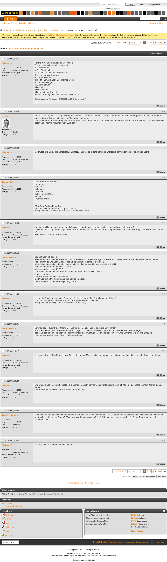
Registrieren (154, 5)
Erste (131, 43)
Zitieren (161, 106)
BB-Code (135, 515)
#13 (163, 58)
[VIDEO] (134, 524)
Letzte (162, 43)
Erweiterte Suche (157, 23)
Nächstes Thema (92, 483)
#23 (163, 410)
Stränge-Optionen (156, 53)
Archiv (121, 542)
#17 (163, 223)
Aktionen (31, 23)
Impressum (129, 542)
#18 (163, 252)
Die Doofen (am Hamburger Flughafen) (26, 48)
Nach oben (162, 477)
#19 (163, 294)
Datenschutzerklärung (145, 542)
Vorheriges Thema (75, 483)
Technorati (9, 535)
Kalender (22, 23)
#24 (163, 440)
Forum (10, 19)
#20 (163, 323)
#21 (163, 351)
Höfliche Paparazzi (109, 542)
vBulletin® (79, 553)
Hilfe (142, 5)
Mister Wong (10, 515)
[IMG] (133, 521)
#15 (163, 147)
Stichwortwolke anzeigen (12, 506)
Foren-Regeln (137, 531)
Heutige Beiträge (11, 23)
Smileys (134, 518)
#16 (163, 177)
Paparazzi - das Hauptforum (48, 30)
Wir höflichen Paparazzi (23, 30)
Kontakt (96, 542)
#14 (163, 111)
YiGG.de (8, 519)
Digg (7, 531)
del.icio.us (9, 527)
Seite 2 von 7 (121, 42)
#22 (163, 380)
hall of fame (7, 503)
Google (8, 523)
